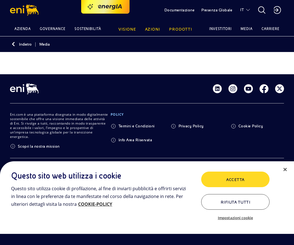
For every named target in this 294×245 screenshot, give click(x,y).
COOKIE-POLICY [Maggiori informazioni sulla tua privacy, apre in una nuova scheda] (95, 204)
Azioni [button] (152, 29)
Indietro (25, 44)
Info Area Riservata (135, 140)
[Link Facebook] (264, 88)
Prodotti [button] (180, 29)
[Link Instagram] (232, 88)
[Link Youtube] (248, 88)
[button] (25, 10)
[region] (147, 203)
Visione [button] (127, 29)
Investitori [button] (220, 29)
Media (44, 44)
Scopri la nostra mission (39, 146)
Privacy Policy (191, 126)
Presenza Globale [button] (216, 10)
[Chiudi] (285, 170)
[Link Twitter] (279, 88)
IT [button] (242, 10)
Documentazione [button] (179, 10)
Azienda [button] (22, 29)
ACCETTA (235, 179)
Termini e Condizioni (136, 126)
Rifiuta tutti (235, 202)
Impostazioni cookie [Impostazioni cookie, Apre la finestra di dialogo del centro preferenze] (235, 217)
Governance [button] (53, 29)
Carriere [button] (270, 29)
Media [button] (247, 29)
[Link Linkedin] (217, 88)
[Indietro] (13, 44)
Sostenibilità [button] (87, 29)
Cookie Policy (250, 126)
